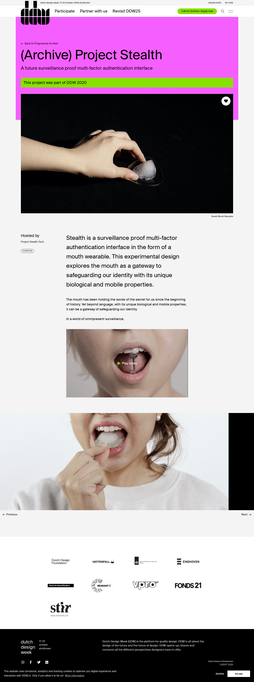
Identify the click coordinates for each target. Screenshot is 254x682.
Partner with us (93, 11)
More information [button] (74, 675)
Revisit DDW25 (126, 11)
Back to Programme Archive (39, 43)
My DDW (229, 3)
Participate (65, 11)
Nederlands (214, 3)
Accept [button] (239, 673)
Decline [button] (220, 673)
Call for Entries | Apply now (197, 11)
